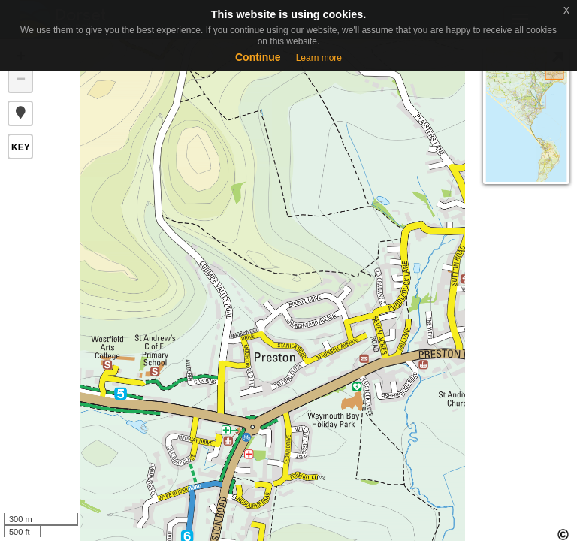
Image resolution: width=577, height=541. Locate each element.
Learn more (319, 58)
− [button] (21, 80)
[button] (20, 113)
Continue (258, 57)
